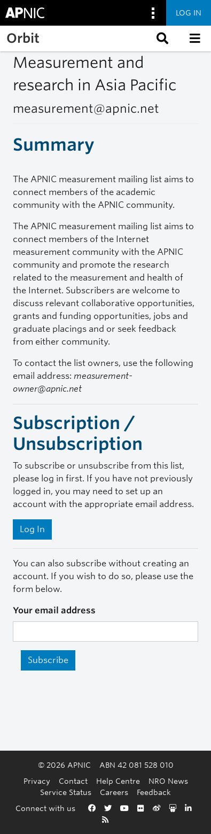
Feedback (154, 792)
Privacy (37, 780)
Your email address (54, 610)
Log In (32, 529)
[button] (161, 38)
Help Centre (118, 780)
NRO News (168, 780)
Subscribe (48, 660)
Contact (73, 780)
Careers (114, 792)
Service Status (65, 792)
